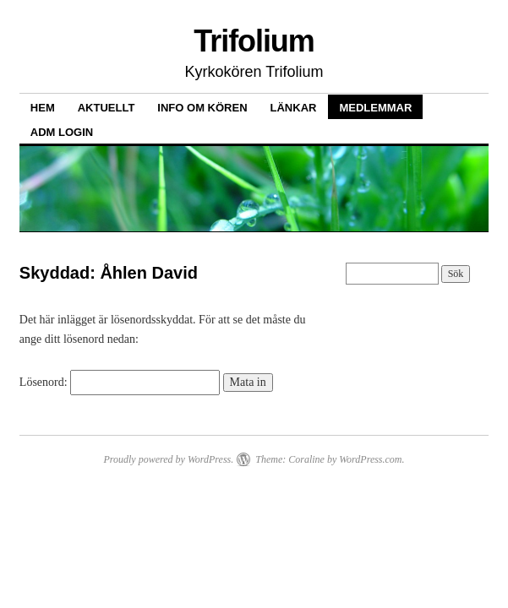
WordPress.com (370, 459)
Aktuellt (106, 107)
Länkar (293, 107)
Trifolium (254, 41)
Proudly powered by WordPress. (168, 459)
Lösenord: (119, 382)
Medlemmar (375, 107)
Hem (42, 107)
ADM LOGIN (61, 132)
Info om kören (202, 107)
